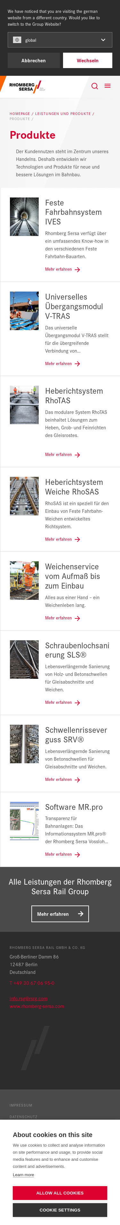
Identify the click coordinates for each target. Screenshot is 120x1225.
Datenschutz (23, 1116)
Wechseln (88, 60)
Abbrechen (33, 60)
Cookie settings (60, 1210)
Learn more (23, 1174)
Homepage (20, 113)
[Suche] (95, 86)
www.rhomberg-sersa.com (37, 1006)
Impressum (21, 1105)
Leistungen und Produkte (63, 113)
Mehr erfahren (53, 913)
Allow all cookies (60, 1193)
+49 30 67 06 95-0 (33, 982)
